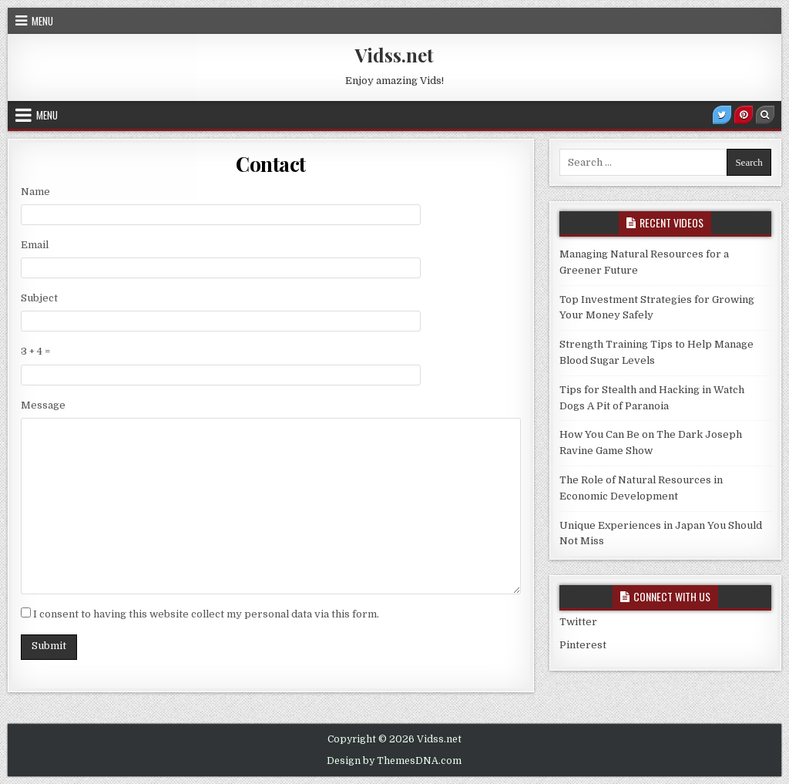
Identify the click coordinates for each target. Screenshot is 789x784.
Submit (49, 645)
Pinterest (582, 645)
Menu (42, 21)
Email (35, 245)
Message (43, 405)
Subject (39, 298)
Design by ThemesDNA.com (394, 760)
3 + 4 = (35, 351)
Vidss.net (394, 54)
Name (35, 191)
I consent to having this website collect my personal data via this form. (206, 614)
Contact (271, 163)
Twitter (578, 622)
